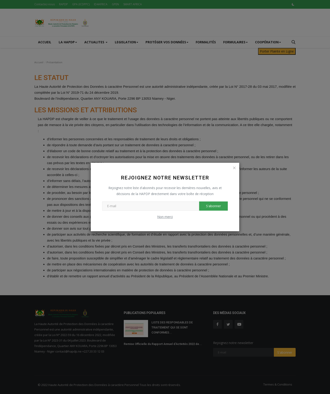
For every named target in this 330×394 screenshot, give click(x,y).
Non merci (165, 217)
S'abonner (213, 206)
